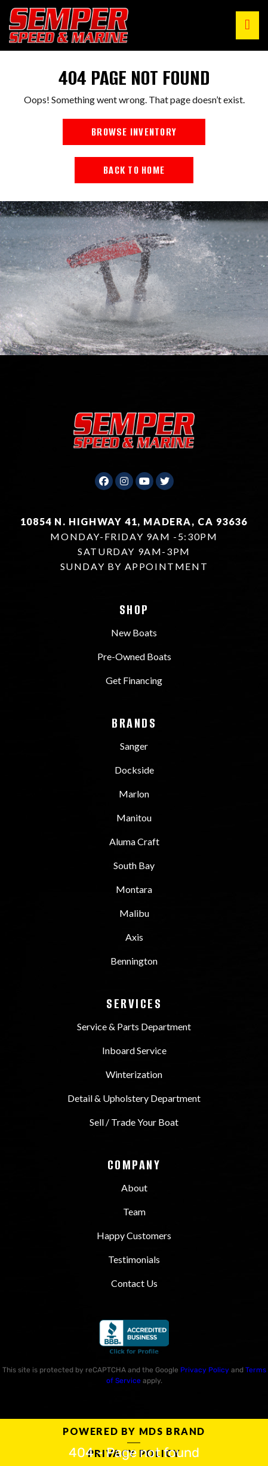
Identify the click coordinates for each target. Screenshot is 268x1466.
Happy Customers (134, 1235)
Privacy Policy (204, 1370)
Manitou (134, 817)
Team (134, 1211)
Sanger (134, 746)
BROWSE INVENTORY (134, 132)
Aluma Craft (134, 841)
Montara (134, 889)
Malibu (134, 913)
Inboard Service (134, 1050)
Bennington (134, 960)
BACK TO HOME (134, 170)
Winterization (134, 1074)
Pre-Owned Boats (134, 656)
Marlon (134, 793)
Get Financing (134, 680)
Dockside (134, 769)
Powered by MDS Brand (134, 1431)
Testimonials (134, 1259)
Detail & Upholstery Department (134, 1098)
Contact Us (134, 1283)
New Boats (134, 632)
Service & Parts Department (134, 1026)
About (134, 1187)
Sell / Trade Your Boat (134, 1122)
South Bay (134, 865)
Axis (134, 937)
